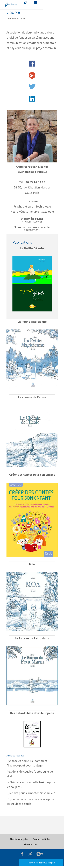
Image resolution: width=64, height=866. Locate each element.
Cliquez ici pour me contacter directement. (32, 228)
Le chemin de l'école (32, 397)
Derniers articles (41, 839)
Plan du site (30, 844)
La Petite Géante (32, 248)
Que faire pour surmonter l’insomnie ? (30, 793)
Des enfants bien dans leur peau (32, 713)
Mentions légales (19, 839)
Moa (32, 564)
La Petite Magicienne (32, 322)
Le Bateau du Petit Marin (32, 638)
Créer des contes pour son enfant (32, 474)
